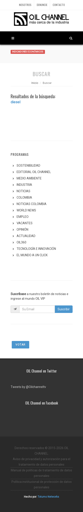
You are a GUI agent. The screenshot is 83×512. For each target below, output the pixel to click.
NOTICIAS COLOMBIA (31, 204)
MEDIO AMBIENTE (29, 178)
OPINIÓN (22, 229)
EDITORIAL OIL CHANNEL (34, 172)
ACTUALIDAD (26, 236)
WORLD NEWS (26, 210)
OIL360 (21, 242)
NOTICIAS (23, 191)
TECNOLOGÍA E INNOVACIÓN (36, 248)
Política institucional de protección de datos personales (42, 484)
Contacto (59, 5)
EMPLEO (23, 216)
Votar (20, 344)
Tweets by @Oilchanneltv (28, 387)
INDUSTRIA (24, 184)
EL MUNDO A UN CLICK (32, 255)
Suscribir (64, 309)
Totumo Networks (48, 496)
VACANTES (25, 223)
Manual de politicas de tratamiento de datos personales (41, 473)
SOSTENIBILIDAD (28, 165)
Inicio (34, 83)
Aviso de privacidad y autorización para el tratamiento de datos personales (41, 461)
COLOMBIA (24, 197)
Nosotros (25, 5)
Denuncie (42, 5)
